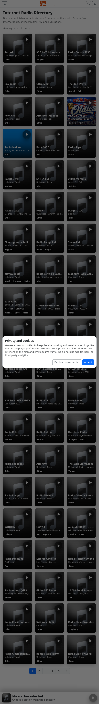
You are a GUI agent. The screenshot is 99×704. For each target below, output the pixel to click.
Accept (88, 362)
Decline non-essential (66, 362)
